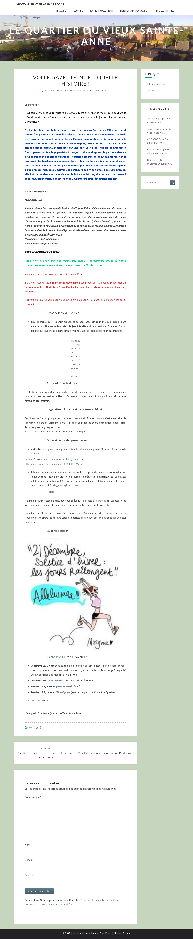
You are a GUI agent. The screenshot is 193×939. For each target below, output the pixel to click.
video (103, 517)
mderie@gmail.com (73, 459)
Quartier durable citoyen (101, 11)
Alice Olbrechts (79, 90)
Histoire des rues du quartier (134, 11)
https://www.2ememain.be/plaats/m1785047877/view (54, 464)
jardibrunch (63, 686)
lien (115, 517)
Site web (29, 875)
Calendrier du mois (156, 84)
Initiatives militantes (164, 11)
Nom (28, 844)
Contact (151, 90)
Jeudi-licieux (112, 321)
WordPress (105, 933)
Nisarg (126, 933)
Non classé (35, 727)
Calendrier (53, 657)
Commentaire (33, 797)
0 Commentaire (100, 90)
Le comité (78, 11)
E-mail (29, 860)
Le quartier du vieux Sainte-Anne (40, 3)
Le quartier (61, 11)
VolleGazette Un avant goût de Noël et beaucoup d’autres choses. (45, 753)
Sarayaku (101, 500)
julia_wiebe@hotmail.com (66, 485)
